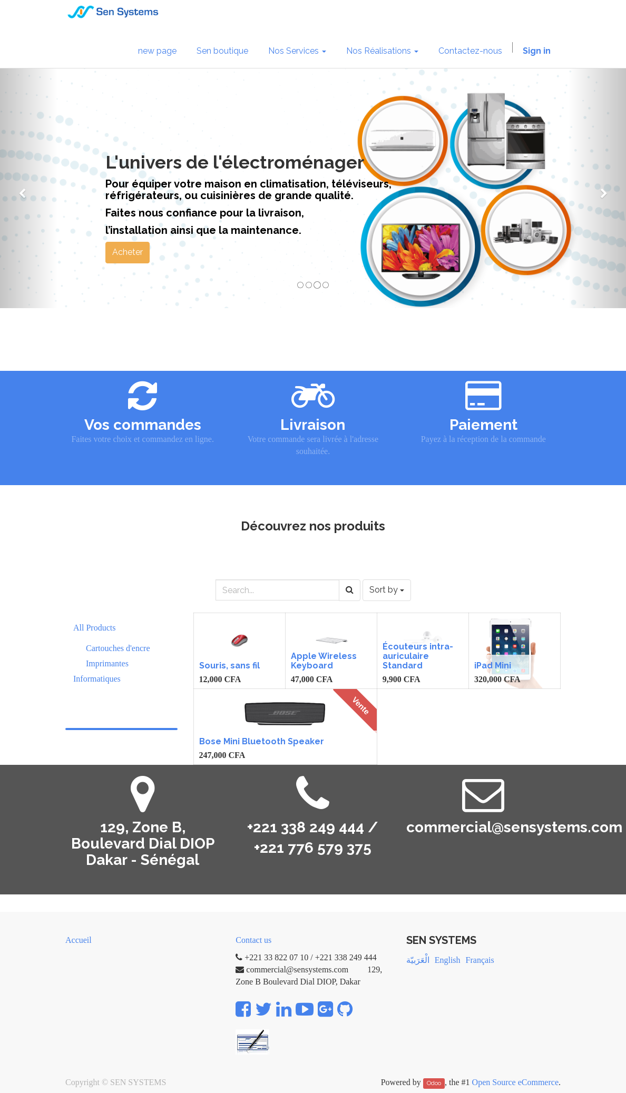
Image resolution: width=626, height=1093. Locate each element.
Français (480, 960)
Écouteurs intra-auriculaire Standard (418, 656)
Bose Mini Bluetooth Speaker (261, 741)
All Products (94, 627)
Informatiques (97, 678)
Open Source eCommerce (515, 1082)
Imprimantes (107, 663)
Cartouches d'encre (118, 648)
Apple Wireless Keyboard (324, 661)
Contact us (253, 940)
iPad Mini (492, 666)
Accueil (78, 940)
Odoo (434, 1083)
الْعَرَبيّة (417, 960)
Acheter (127, 252)
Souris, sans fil (229, 666)
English (448, 960)
